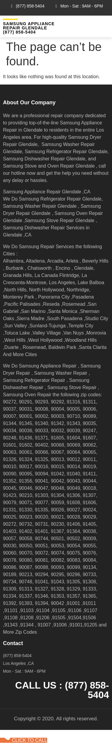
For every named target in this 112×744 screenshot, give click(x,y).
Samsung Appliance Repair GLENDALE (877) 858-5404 (29, 27)
